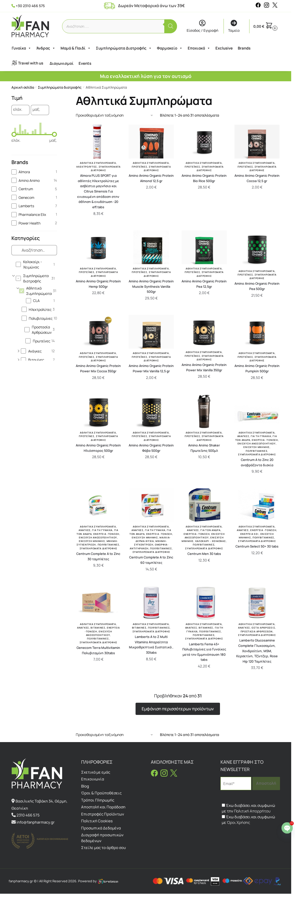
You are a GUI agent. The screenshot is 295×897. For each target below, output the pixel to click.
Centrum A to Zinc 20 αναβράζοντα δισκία (257, 462)
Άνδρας (45, 48)
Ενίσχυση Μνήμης (256, 447)
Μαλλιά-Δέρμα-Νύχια (153, 539)
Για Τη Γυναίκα (261, 436)
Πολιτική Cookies (97, 821)
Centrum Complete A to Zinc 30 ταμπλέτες (98, 556)
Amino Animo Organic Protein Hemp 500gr (98, 284)
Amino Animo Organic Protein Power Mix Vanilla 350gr (204, 367)
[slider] (14, 134)
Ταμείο (234, 26)
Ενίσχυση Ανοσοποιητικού (257, 443)
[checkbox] (34, 171)
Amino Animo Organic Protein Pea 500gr (256, 286)
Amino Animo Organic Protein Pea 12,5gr (204, 284)
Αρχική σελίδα (22, 87)
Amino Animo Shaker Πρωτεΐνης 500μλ (204, 448)
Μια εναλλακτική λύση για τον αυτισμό (145, 76)
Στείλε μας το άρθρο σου (103, 847)
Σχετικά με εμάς (95, 772)
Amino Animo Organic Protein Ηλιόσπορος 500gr (98, 448)
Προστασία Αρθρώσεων (257, 631)
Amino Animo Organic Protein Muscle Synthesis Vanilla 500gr (151, 286)
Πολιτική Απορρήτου (252, 811)
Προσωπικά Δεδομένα (101, 828)
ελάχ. (17, 109)
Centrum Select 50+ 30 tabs (256, 546)
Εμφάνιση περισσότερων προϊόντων (178, 709)
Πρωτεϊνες (139, 166)
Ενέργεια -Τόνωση (265, 440)
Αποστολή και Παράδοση (103, 807)
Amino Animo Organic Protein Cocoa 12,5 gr (256, 178)
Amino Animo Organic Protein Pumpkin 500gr (256, 368)
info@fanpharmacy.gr (36, 822)
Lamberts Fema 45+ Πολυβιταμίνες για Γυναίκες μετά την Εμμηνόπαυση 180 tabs (204, 652)
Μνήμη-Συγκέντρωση (150, 542)
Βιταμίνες (98, 627)
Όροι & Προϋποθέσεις (101, 793)
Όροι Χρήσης (238, 822)
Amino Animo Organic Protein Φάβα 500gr (151, 448)
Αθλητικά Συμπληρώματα (98, 163)
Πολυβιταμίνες (256, 451)
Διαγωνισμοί (61, 63)
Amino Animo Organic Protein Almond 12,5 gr (151, 178)
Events (84, 63)
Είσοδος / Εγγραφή (202, 26)
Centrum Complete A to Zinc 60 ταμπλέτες (151, 560)
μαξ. (36, 109)
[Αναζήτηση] (170, 26)
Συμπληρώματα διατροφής (60, 87)
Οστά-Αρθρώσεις (263, 627)
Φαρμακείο (169, 48)
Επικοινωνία (92, 779)
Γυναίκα (21, 48)
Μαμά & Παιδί (75, 48)
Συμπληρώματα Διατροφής (124, 48)
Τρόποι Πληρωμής (97, 800)
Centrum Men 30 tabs (204, 553)
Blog (85, 786)
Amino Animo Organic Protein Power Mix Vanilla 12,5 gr (151, 368)
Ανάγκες (243, 436)
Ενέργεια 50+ (249, 534)
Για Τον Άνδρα (210, 530)
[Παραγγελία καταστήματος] (115, 115)
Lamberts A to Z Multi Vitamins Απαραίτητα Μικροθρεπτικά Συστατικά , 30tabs (151, 644)
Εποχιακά (198, 48)
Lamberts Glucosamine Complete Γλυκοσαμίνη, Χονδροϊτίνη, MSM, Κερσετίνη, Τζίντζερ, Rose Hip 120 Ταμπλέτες (257, 651)
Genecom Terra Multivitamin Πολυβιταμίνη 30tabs (98, 650)
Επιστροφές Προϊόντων (102, 814)
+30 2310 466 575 (30, 5)
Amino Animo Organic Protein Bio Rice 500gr (204, 178)
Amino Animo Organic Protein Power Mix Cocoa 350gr (98, 368)
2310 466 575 (28, 815)
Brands (244, 48)
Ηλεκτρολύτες (86, 166)
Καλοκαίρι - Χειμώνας (210, 541)
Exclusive (223, 48)
